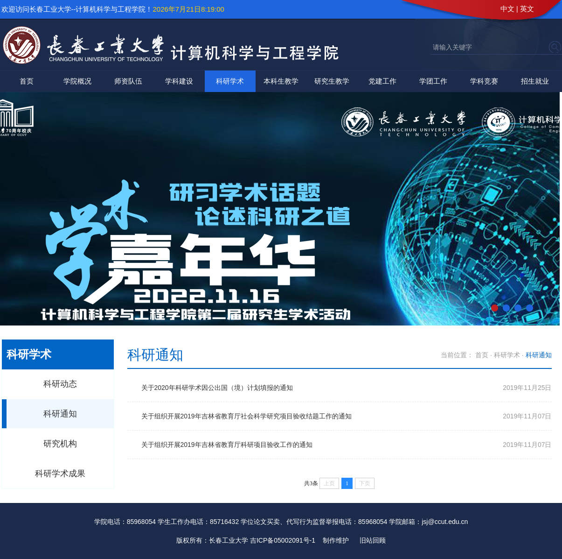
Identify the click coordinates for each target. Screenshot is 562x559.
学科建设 (179, 81)
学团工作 (433, 81)
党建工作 (382, 81)
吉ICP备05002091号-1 (282, 540)
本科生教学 (281, 81)
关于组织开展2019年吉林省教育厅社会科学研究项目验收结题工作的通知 (246, 416)
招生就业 (535, 81)
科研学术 (230, 81)
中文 (507, 9)
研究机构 (60, 443)
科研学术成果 (60, 473)
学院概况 (77, 81)
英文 (527, 9)
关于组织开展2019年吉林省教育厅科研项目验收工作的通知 (226, 444)
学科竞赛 (484, 81)
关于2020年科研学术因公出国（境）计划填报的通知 (217, 387)
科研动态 (60, 384)
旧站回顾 (373, 540)
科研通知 (60, 413)
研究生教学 (331, 81)
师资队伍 (128, 81)
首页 (27, 81)
